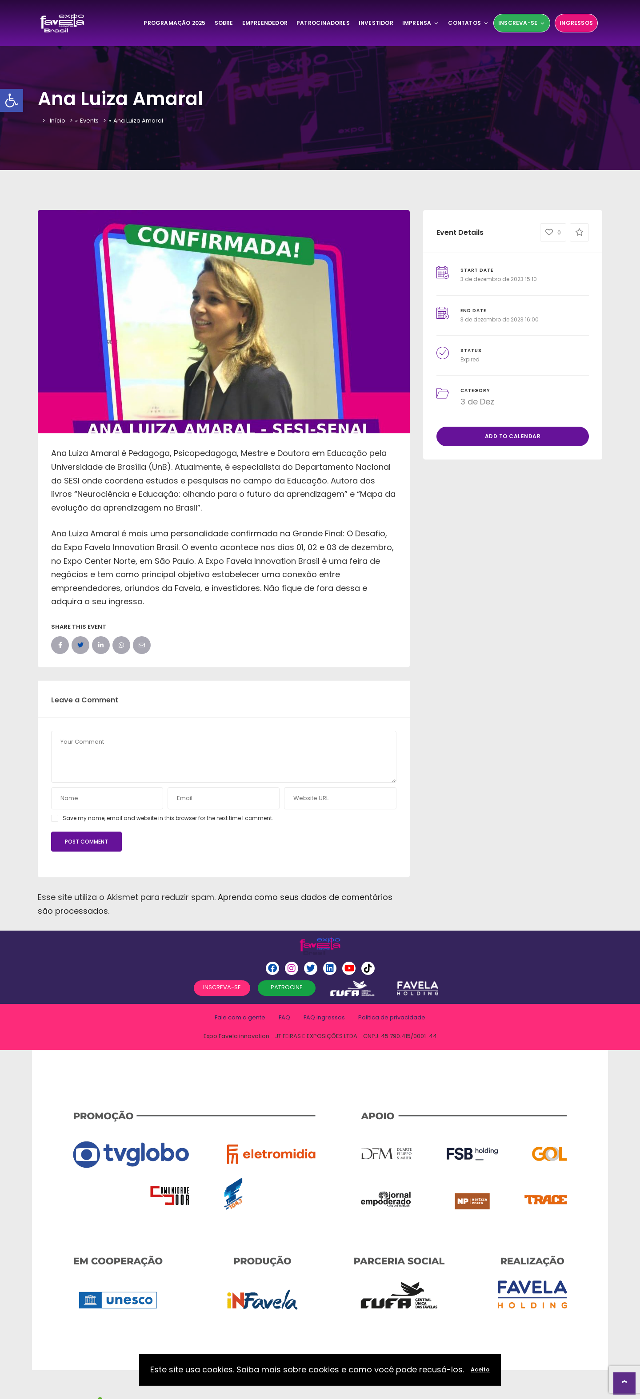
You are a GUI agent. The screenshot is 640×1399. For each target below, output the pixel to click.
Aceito (480, 1369)
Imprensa (421, 23)
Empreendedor (265, 23)
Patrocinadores (323, 23)
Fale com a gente (240, 1017)
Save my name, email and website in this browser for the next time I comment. (168, 818)
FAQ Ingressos (324, 1017)
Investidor (376, 23)
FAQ (284, 1017)
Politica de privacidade (391, 1017)
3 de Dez (477, 401)
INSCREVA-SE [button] (222, 987)
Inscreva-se (521, 23)
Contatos (468, 23)
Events (89, 120)
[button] (11, 100)
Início (57, 120)
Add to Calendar (513, 436)
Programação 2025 (174, 23)
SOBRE (224, 23)
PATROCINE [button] (287, 987)
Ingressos (576, 23)
